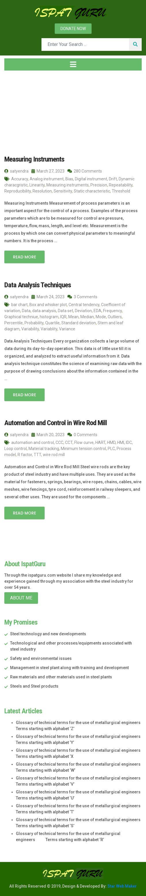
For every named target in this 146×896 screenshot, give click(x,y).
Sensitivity (63, 190)
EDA (97, 310)
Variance (67, 328)
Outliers (115, 316)
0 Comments (82, 434)
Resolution (42, 190)
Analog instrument (47, 178)
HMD (111, 441)
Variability (30, 328)
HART (100, 441)
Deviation (83, 310)
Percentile (13, 322)
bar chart (19, 304)
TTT (37, 453)
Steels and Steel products (34, 685)
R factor (25, 453)
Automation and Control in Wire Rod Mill (54, 422)
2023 (37, 109)
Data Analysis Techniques (36, 284)
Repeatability (120, 184)
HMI (120, 441)
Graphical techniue (21, 316)
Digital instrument (91, 178)
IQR (63, 316)
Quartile (52, 322)
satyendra (16, 171)
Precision (98, 184)
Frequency (112, 310)
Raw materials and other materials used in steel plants (61, 676)
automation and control (32, 441)
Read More (24, 257)
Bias (69, 178)
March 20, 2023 (48, 434)
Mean (73, 316)
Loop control (15, 447)
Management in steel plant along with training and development (69, 666)
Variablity (49, 328)
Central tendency (84, 304)
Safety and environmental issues (41, 657)
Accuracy (19, 178)
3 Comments (82, 296)
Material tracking (44, 447)
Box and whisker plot (48, 304)
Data (26, 310)
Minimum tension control (83, 447)
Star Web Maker (122, 885)
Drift (113, 178)
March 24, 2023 (48, 296)
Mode (101, 316)
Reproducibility (17, 190)
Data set (65, 310)
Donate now (73, 28)
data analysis (44, 310)
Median (87, 316)
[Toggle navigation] (73, 64)
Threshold (121, 190)
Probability (33, 322)
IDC (129, 441)
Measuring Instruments (33, 159)
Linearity (37, 184)
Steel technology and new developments (48, 633)
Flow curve (84, 441)
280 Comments (84, 171)
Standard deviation (78, 322)
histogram (49, 316)
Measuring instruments (67, 184)
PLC (111, 447)
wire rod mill (54, 453)
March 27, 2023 (48, 171)
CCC (59, 441)
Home (13, 109)
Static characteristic (92, 190)
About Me (21, 597)
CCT (69, 441)
